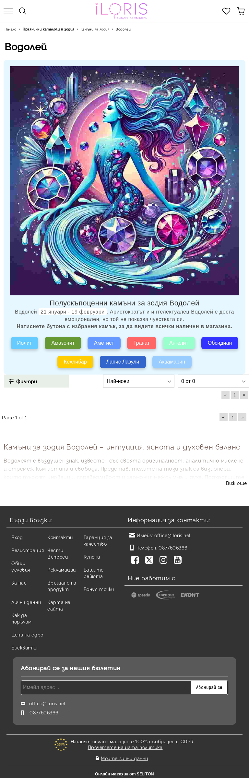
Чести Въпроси (57, 553)
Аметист (104, 343)
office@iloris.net (172, 535)
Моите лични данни (124, 757)
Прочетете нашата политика (125, 747)
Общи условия (20, 566)
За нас (19, 582)
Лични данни (26, 602)
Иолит (24, 343)
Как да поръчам (21, 618)
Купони (92, 556)
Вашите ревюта (94, 572)
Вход (17, 537)
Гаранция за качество (98, 540)
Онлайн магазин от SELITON (124, 772)
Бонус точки (99, 589)
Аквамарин (172, 361)
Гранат (142, 343)
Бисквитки (24, 647)
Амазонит (63, 343)
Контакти (60, 537)
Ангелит (178, 343)
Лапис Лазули (122, 361)
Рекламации (61, 569)
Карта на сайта (58, 605)
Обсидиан (220, 343)
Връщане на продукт (62, 585)
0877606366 (173, 547)
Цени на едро (27, 634)
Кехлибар (75, 361)
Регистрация (27, 550)
